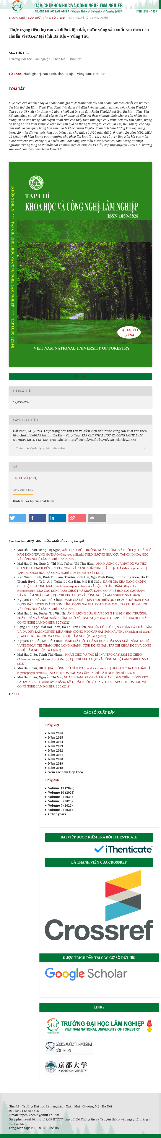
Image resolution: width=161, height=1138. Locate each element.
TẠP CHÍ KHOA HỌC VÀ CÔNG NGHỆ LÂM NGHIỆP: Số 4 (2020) (62, 636)
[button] (17, 518)
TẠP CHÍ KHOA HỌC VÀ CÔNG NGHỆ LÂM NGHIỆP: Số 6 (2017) (60, 572)
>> (18, 694)
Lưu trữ (34, 17)
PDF (82, 376)
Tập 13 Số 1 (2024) (54, 17)
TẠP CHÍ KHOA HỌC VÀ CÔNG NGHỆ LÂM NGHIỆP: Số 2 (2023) (91, 672)
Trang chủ (17, 17)
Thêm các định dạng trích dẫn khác (41, 448)
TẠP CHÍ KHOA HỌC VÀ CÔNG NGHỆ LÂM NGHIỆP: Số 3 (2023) (96, 595)
